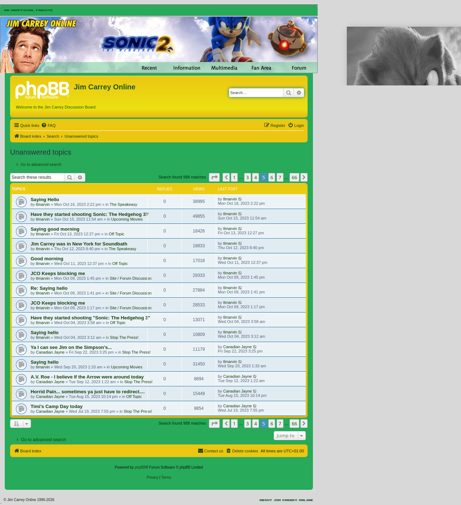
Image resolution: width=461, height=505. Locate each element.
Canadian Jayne (50, 352)
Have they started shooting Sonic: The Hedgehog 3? (90, 214)
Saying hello (45, 332)
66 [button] (294, 177)
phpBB (140, 467)
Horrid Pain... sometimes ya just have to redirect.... (88, 391)
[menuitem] (48, 125)
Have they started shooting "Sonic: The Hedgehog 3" (90, 317)
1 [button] (234, 177)
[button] (214, 177)
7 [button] (280, 177)
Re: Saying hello (49, 288)
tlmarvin (43, 204)
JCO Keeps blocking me (58, 273)
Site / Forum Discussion (131, 278)
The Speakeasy (123, 204)
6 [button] (271, 177)
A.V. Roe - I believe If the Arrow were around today (87, 377)
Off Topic (116, 234)
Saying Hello (45, 199)
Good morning (47, 258)
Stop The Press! (124, 337)
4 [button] (255, 177)
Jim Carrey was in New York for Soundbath (79, 244)
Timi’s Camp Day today (56, 406)
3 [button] (247, 177)
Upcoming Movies (127, 219)
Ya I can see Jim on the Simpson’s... (71, 347)
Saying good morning (55, 229)
